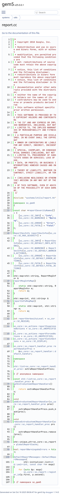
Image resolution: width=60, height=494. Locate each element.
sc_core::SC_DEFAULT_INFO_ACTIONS (35, 244)
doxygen (49, 492)
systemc (6, 17)
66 (6, 338)
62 (6, 318)
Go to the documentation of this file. (21, 33)
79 (6, 384)
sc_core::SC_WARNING (32, 218)
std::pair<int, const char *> (34, 463)
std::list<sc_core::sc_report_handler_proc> (35, 367)
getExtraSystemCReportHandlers (32, 384)
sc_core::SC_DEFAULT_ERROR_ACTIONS (35, 259)
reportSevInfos (39, 233)
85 (6, 401)
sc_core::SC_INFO (30, 215)
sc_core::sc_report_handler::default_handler (35, 352)
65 (6, 333)
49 (6, 280)
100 (6, 457)
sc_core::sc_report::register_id (35, 473)
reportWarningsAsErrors (33, 449)
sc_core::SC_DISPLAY (34, 341)
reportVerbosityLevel (31, 318)
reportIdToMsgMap (24, 301)
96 (6, 441)
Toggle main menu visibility (4, 10)
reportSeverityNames (40, 210)
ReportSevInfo (22, 233)
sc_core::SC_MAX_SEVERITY (35, 234)
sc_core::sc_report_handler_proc (33, 346)
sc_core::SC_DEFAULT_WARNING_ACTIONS (35, 252)
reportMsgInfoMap (24, 280)
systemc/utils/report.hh (40, 197)
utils (15, 17)
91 (6, 421)
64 (6, 326)
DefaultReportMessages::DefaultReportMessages (35, 458)
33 (6, 210)
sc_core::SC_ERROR (30, 223)
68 (6, 346)
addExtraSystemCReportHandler (31, 401)
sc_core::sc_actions (25, 326)
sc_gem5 (30, 203)
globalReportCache (26, 444)
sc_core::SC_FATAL (30, 225)
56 (6, 301)
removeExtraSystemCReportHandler (33, 421)
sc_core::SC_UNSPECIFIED (35, 330)
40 (6, 233)
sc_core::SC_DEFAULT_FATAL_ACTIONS (35, 267)
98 (6, 449)
